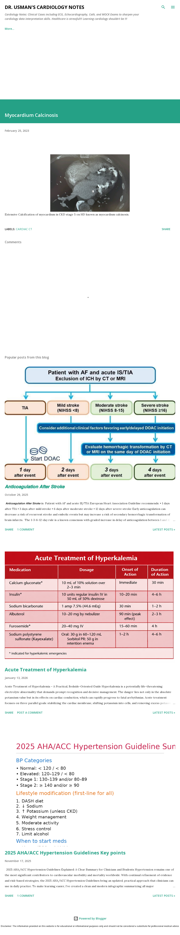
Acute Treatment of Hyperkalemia (45, 669)
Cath (59, 29)
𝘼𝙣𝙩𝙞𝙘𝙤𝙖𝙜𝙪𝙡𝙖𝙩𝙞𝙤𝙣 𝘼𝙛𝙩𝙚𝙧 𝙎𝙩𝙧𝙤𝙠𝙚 (34, 486)
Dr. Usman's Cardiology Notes (44, 7)
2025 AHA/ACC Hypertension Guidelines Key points (65, 852)
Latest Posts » (164, 529)
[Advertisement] (90, 63)
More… (155, 29)
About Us (134, 29)
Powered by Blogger (90, 918)
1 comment (25, 529)
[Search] (163, 7)
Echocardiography (17, 29)
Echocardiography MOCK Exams (95, 29)
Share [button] (166, 229)
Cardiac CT (24, 229)
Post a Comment (30, 712)
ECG (43, 29)
